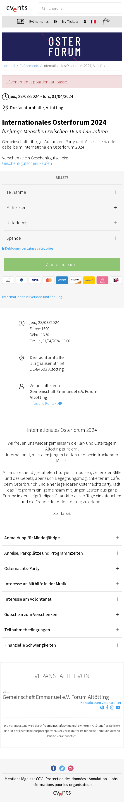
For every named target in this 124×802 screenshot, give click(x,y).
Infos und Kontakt (46, 403)
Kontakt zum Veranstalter (100, 702)
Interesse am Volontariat (28, 599)
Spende (13, 238)
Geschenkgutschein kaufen (27, 163)
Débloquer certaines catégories (27, 248)
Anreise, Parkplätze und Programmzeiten (43, 553)
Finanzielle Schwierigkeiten (30, 645)
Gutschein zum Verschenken (30, 614)
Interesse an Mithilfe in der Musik (35, 583)
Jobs (114, 778)
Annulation (98, 778)
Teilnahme (16, 192)
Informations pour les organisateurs (62, 784)
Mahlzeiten (16, 207)
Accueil (9, 65)
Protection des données (65, 778)
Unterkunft (16, 222)
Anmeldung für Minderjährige (32, 537)
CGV (39, 778)
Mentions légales (19, 778)
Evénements (29, 65)
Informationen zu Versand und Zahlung (32, 296)
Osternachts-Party (21, 568)
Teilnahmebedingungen (27, 629)
